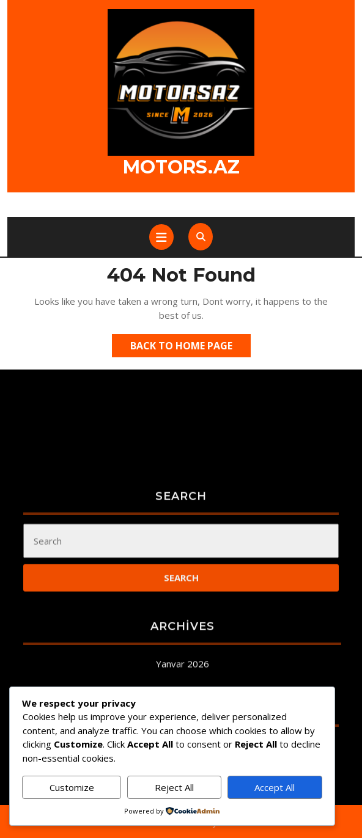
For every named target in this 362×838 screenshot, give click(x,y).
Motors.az (181, 167)
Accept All (274, 787)
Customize (72, 787)
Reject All (174, 787)
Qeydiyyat (181, 829)
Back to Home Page (190, 347)
